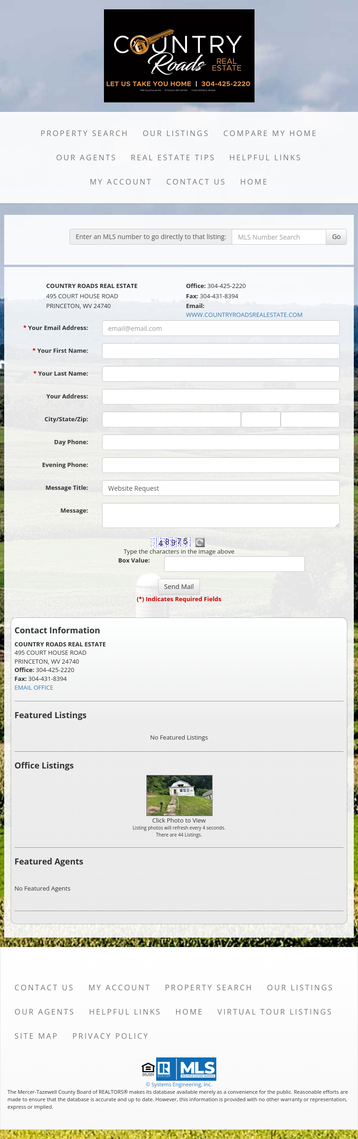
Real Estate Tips (173, 157)
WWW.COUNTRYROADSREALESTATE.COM (244, 314)
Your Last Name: (60, 373)
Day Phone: (71, 442)
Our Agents (86, 157)
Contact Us (196, 182)
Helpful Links (265, 157)
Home (254, 182)
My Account (121, 182)
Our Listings (176, 133)
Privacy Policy (110, 1036)
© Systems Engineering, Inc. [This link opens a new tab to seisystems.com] (179, 1084)
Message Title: (66, 487)
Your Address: (67, 396)
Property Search (85, 133)
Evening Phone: (65, 464)
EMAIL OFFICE (34, 687)
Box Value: (134, 560)
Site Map (36, 1036)
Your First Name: (60, 350)
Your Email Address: (55, 327)
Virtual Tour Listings (275, 1012)
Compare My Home (270, 133)
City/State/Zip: (66, 419)
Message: (74, 510)
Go (336, 236)
